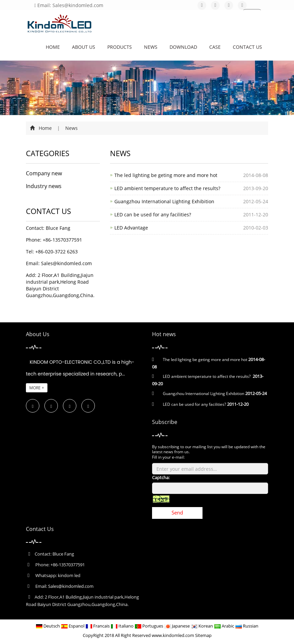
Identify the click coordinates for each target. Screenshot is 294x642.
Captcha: (161, 477)
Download (183, 47)
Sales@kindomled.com (66, 263)
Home (53, 47)
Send (177, 512)
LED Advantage (131, 227)
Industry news (44, 186)
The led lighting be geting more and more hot (165, 175)
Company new (44, 173)
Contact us (247, 47)
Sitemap (203, 635)
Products (119, 47)
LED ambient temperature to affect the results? (167, 188)
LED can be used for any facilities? (152, 214)
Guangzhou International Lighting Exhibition (164, 201)
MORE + (36, 388)
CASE (215, 47)
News (150, 47)
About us (83, 47)
